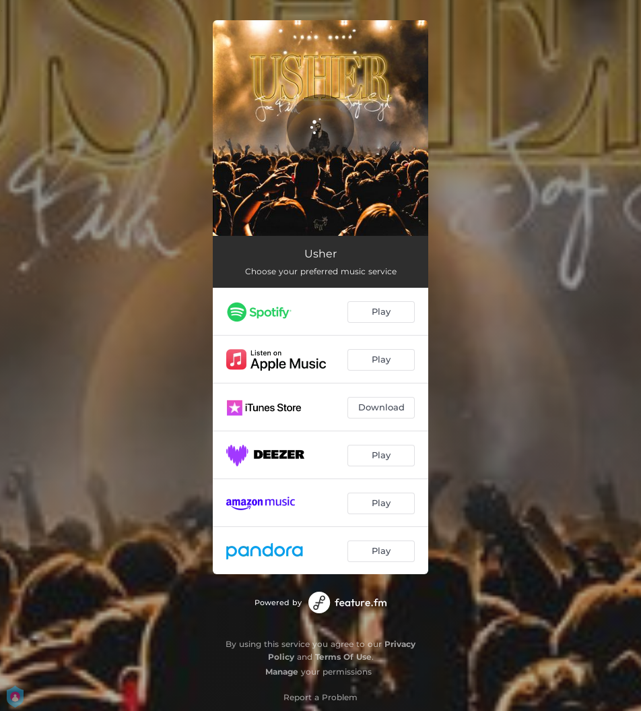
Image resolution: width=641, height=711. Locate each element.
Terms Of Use (343, 657)
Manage (281, 672)
